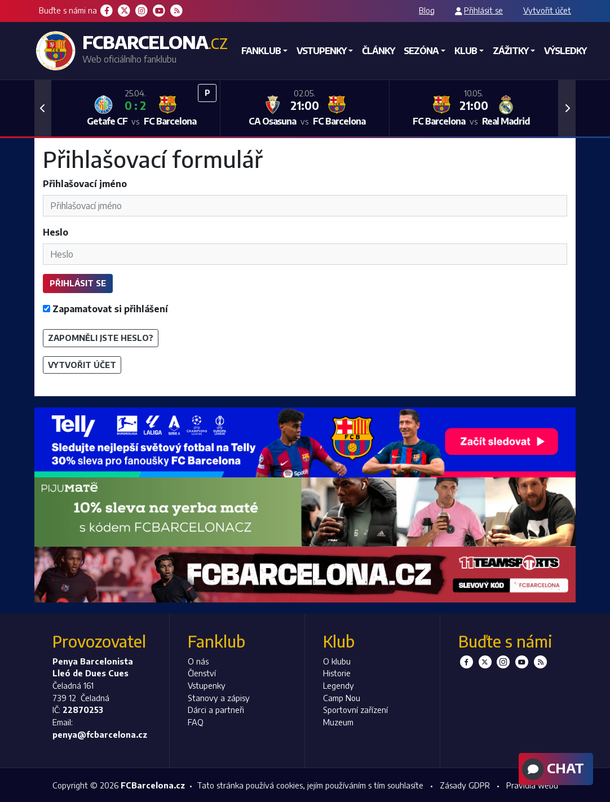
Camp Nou (341, 698)
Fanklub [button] (261, 50)
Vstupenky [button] (321, 50)
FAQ (196, 722)
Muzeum (338, 722)
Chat (551, 769)
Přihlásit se (483, 10)
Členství (202, 673)
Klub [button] (465, 50)
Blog (427, 10)
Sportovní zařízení (355, 709)
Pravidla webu (532, 785)
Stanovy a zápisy (219, 698)
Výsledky (565, 50)
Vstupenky (207, 685)
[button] (42, 108)
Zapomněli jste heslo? (100, 338)
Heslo (55, 232)
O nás (198, 661)
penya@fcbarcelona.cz (99, 734)
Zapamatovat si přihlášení (105, 308)
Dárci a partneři (216, 709)
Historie (337, 673)
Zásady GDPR (465, 785)
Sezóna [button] (421, 50)
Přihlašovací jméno (85, 183)
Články (378, 50)
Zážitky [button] (510, 50)
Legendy (338, 685)
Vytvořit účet (547, 10)
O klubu (337, 661)
